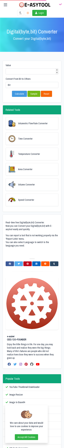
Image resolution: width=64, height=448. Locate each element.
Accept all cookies (26, 437)
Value (8, 65)
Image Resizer (16, 394)
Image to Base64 (17, 402)
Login (39, 12)
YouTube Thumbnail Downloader (24, 387)
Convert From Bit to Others (18, 78)
